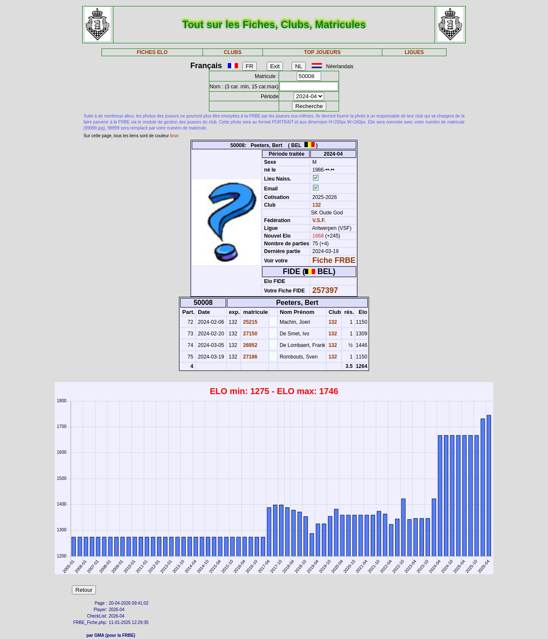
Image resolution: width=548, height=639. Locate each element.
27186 (249, 357)
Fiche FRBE (334, 260)
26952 (249, 345)
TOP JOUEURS (322, 52)
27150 (249, 334)
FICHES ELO (152, 52)
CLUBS (232, 52)
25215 (249, 322)
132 (316, 205)
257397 (325, 290)
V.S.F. (319, 220)
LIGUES (414, 52)
